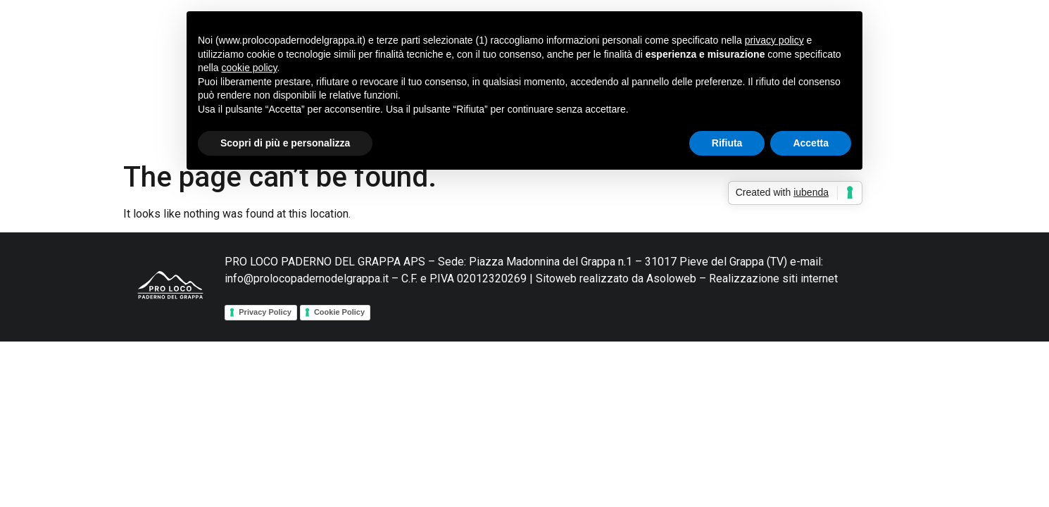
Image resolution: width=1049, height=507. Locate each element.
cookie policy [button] (249, 67)
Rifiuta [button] (727, 143)
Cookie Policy (339, 312)
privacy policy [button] (774, 40)
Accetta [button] (811, 143)
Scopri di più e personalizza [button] (285, 143)
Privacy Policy (265, 312)
